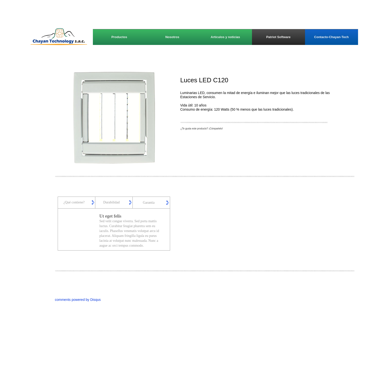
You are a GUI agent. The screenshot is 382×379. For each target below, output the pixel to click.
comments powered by (78, 300)
